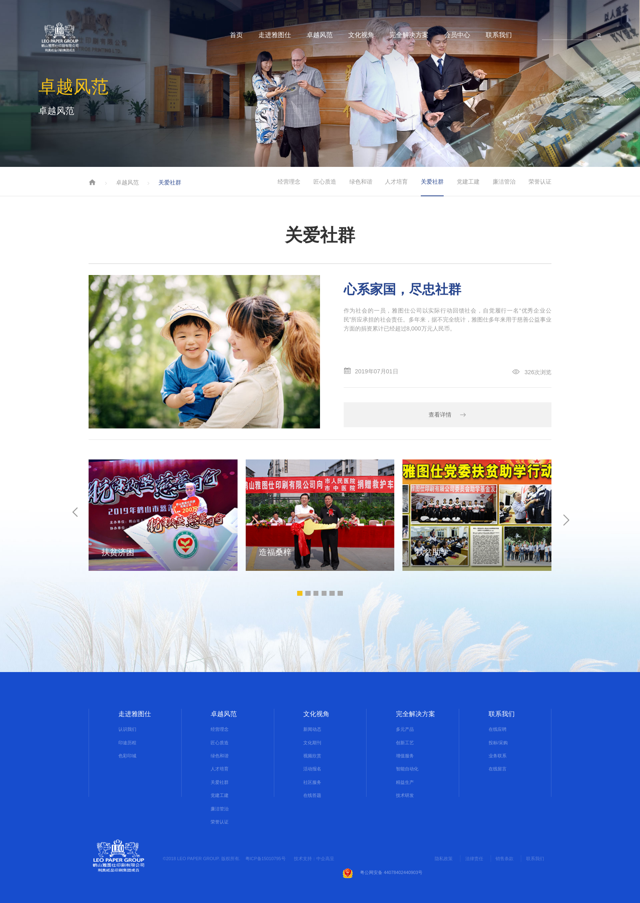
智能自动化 (407, 769)
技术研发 (405, 795)
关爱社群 (432, 181)
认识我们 (127, 729)
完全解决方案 (409, 34)
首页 (236, 34)
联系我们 (499, 34)
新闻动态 (312, 729)
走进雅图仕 (274, 34)
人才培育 (396, 181)
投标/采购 (498, 742)
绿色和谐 (360, 181)
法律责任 (474, 858)
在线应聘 (498, 729)
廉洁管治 (504, 181)
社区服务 (312, 782)
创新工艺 (405, 742)
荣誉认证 (540, 181)
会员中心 (457, 34)
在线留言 (498, 769)
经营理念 (289, 181)
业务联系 (498, 755)
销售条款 (504, 858)
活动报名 (312, 769)
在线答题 (312, 795)
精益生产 (405, 782)
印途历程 (127, 742)
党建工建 (468, 181)
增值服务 (405, 755)
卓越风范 (320, 34)
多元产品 (405, 729)
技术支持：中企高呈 (314, 858)
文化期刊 (312, 742)
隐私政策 (444, 858)
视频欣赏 (312, 755)
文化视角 (361, 34)
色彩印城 (127, 755)
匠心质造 (324, 181)
